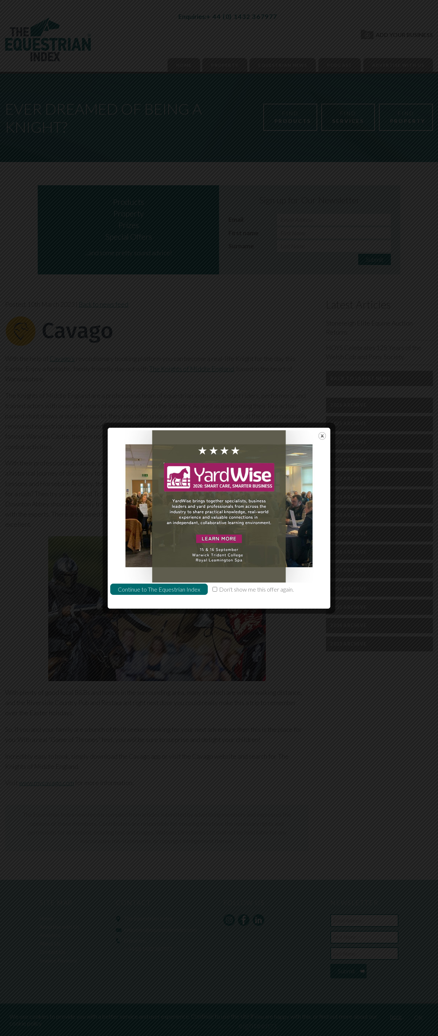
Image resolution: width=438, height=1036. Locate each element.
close (322, 405)
